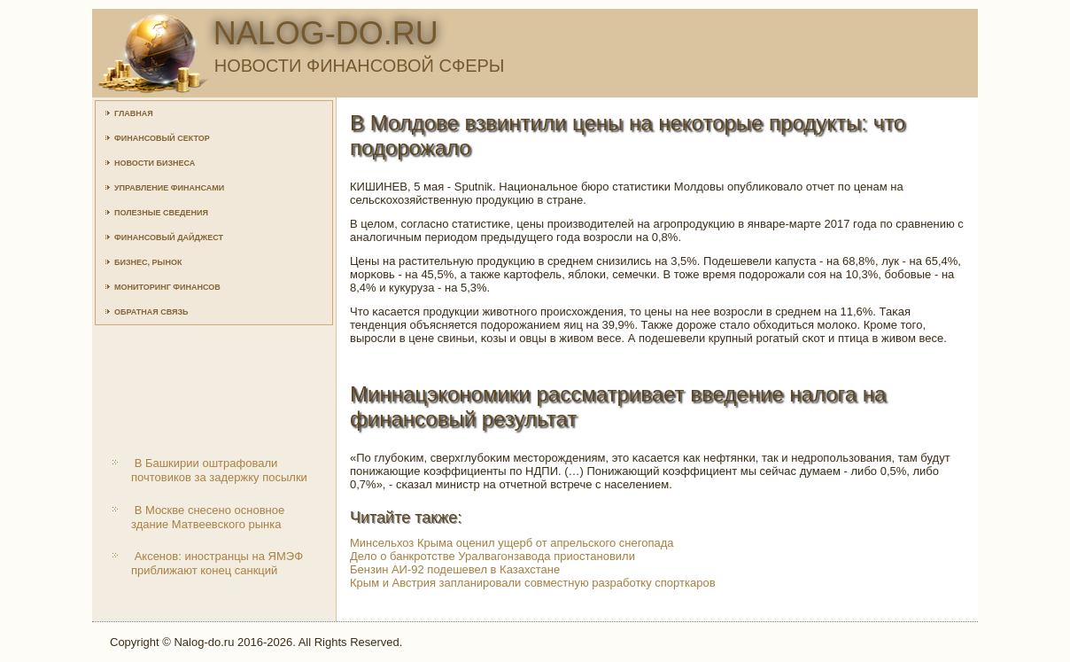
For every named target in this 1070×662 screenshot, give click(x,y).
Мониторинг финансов (167, 287)
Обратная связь (151, 312)
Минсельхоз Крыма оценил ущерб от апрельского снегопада (512, 542)
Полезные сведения (161, 212)
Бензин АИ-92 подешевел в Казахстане (455, 569)
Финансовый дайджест (168, 237)
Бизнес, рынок (148, 262)
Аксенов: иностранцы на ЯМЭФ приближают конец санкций (217, 563)
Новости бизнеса (154, 163)
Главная (133, 113)
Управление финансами (169, 187)
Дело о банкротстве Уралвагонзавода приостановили (492, 556)
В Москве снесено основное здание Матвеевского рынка (207, 517)
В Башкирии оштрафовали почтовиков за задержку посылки (219, 470)
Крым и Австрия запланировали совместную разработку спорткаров (533, 582)
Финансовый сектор (162, 138)
